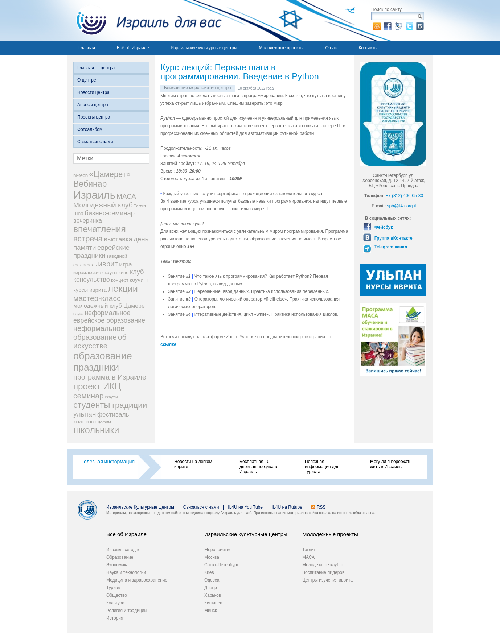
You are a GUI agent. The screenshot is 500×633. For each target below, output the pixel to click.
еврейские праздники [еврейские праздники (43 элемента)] (101, 251)
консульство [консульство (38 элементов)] (91, 279)
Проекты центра (93, 117)
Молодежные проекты (281, 47)
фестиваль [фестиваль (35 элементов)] (113, 414)
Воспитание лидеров (323, 572)
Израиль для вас (144, 20)
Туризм (113, 587)
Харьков (212, 595)
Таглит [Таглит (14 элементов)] (140, 206)
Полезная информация (107, 461)
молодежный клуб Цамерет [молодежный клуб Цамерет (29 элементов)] (110, 306)
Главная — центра (96, 67)
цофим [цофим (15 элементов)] (104, 422)
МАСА (308, 557)
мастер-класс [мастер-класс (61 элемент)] (96, 298)
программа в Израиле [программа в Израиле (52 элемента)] (109, 377)
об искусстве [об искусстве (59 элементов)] (99, 341)
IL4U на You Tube (245, 507)
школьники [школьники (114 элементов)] (96, 430)
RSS (321, 507)
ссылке (168, 344)
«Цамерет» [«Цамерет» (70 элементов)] (110, 174)
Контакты (367, 47)
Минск (210, 610)
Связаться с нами (95, 141)
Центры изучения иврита (327, 580)
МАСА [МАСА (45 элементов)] (126, 196)
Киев (209, 572)
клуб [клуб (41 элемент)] (137, 272)
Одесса (211, 580)
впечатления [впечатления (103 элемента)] (99, 229)
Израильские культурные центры (204, 47)
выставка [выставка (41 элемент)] (118, 239)
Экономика (117, 564)
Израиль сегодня (123, 549)
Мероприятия (217, 549)
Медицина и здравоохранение (136, 580)
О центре (86, 80)
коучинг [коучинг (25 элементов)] (139, 280)
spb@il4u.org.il (401, 205)
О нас (331, 47)
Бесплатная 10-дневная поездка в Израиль (258, 466)
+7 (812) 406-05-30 (404, 195)
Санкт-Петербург (221, 564)
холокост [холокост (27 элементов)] (85, 421)
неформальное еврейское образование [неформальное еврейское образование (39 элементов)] (109, 316)
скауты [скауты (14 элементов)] (111, 397)
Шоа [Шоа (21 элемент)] (78, 213)
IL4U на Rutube (287, 507)
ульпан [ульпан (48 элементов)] (84, 414)
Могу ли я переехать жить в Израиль (390, 464)
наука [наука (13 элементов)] (78, 313)
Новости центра (93, 92)
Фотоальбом (89, 129)
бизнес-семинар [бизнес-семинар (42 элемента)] (110, 213)
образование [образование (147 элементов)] (102, 355)
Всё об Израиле (133, 47)
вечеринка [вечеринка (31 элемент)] (87, 220)
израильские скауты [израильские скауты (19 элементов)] (95, 272)
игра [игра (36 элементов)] (125, 264)
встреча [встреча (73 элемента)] (88, 238)
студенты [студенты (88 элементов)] (91, 405)
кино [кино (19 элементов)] (124, 272)
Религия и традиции (126, 610)
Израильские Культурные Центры (140, 507)
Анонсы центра (92, 104)
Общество (116, 595)
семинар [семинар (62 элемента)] (88, 396)
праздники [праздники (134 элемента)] (96, 367)
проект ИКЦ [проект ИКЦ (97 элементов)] (97, 386)
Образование (119, 557)
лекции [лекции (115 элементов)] (123, 289)
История (114, 618)
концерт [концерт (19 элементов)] (119, 280)
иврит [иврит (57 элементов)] (108, 264)
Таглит (309, 549)
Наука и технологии (126, 572)
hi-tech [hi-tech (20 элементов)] (80, 175)
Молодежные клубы (322, 564)
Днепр (210, 587)
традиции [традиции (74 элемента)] (129, 405)
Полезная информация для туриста (322, 466)
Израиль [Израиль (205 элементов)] (94, 195)
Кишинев (213, 602)
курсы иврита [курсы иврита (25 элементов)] (90, 290)
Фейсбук (383, 227)
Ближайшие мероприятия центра (197, 87)
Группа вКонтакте (392, 238)
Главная (86, 47)
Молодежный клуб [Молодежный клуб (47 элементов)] (103, 205)
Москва (211, 557)
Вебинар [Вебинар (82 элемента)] (90, 184)
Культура (115, 602)
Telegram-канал (390, 246)
